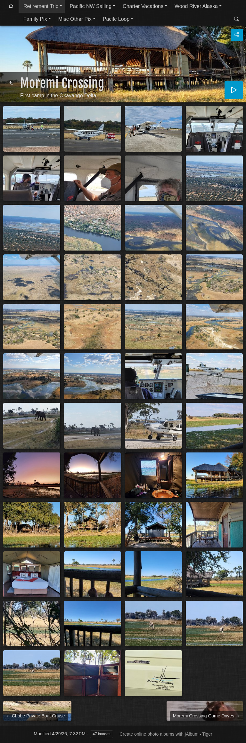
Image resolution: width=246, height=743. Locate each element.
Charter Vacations (143, 6)
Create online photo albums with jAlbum (159, 734)
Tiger (207, 734)
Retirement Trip (40, 6)
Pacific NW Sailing (90, 6)
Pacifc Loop (116, 19)
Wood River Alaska (196, 6)
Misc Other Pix (75, 19)
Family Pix (35, 19)
